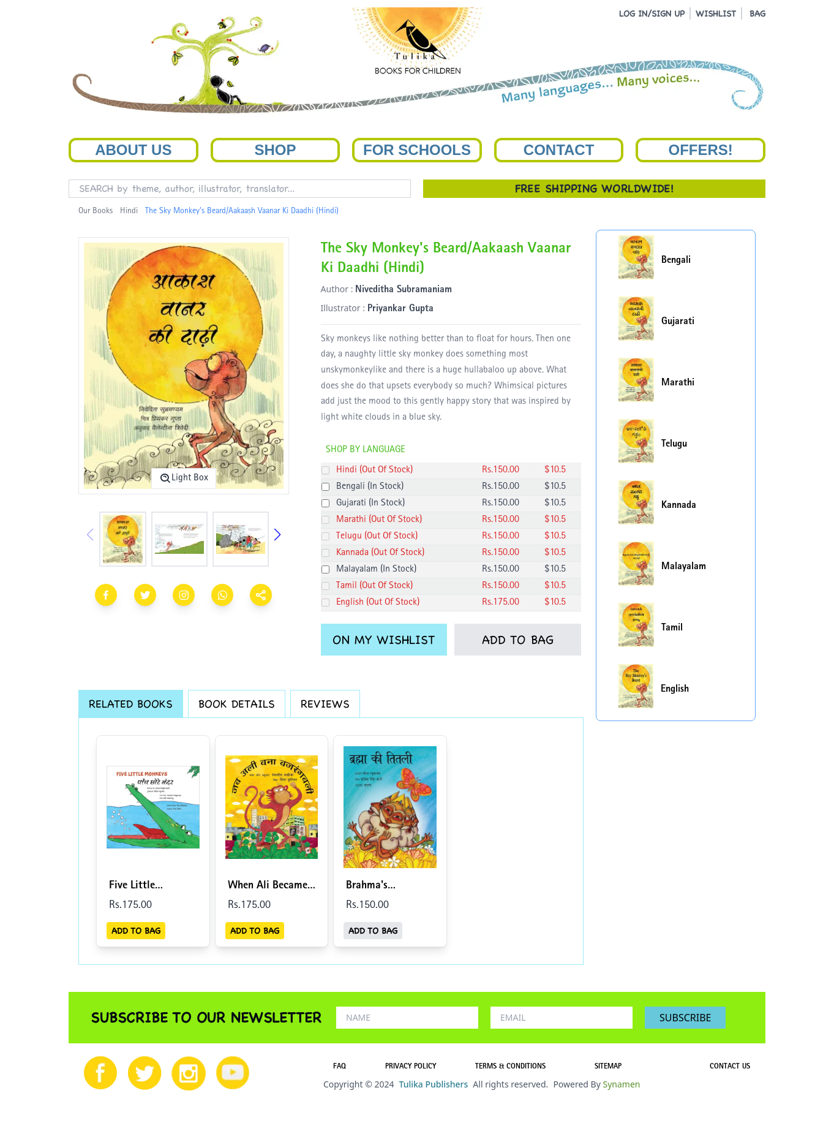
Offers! (701, 150)
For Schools (417, 150)
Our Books (95, 211)
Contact (559, 150)
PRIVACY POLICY (410, 1067)
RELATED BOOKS (131, 704)
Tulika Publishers (433, 1084)
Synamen (621, 1084)
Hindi (129, 211)
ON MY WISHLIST (383, 640)
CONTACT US (730, 1067)
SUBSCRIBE (685, 1017)
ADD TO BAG (518, 640)
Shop (275, 150)
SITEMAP (608, 1067)
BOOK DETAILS (236, 704)
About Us (133, 150)
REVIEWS (325, 704)
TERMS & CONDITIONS (510, 1067)
